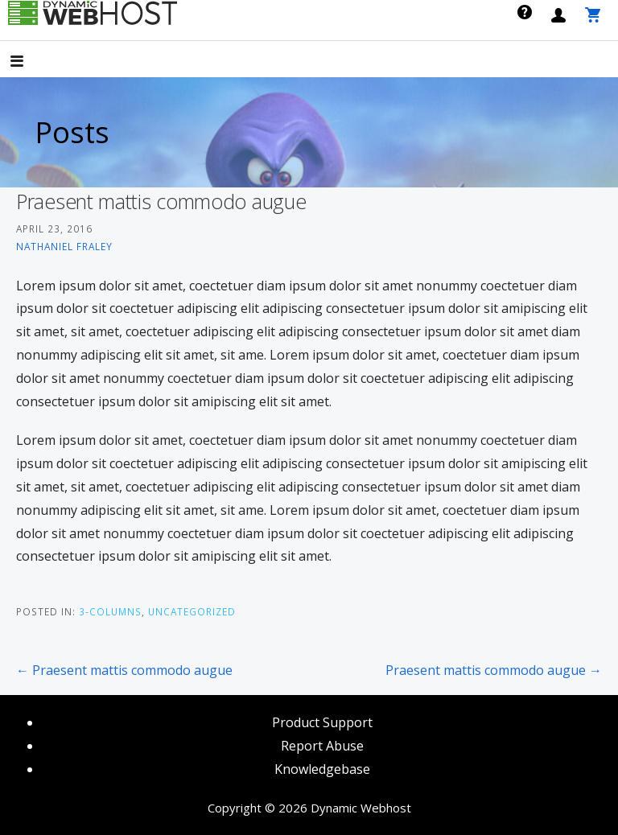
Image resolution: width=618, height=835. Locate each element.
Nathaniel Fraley (64, 246)
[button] (30, 62)
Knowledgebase (322, 769)
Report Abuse (322, 746)
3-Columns (110, 611)
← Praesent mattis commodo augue (124, 670)
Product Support (322, 722)
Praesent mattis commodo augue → (493, 670)
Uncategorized (192, 611)
